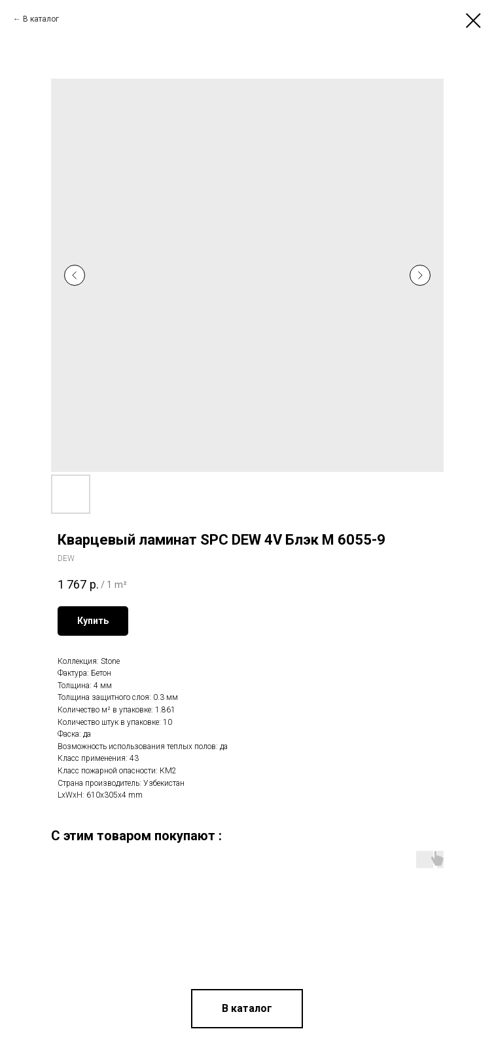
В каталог (41, 19)
